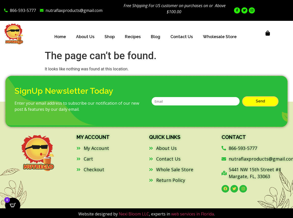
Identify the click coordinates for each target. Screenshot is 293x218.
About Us (85, 36)
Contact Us (181, 36)
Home (60, 36)
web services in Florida (192, 214)
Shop (110, 36)
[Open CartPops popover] (12, 205)
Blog (155, 36)
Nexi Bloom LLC (134, 214)
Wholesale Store (220, 36)
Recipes (133, 36)
